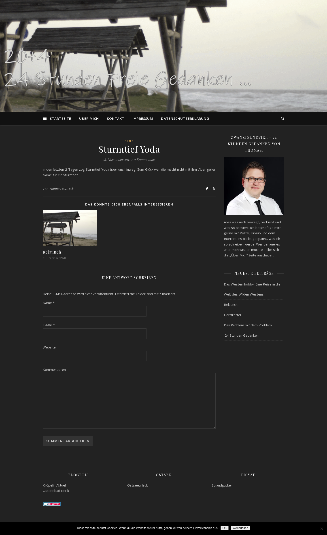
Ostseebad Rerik (56, 490)
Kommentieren (54, 369)
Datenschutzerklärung (185, 118)
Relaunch (52, 252)
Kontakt (115, 118)
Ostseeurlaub (137, 485)
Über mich (89, 118)
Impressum (142, 118)
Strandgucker (222, 485)
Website (49, 347)
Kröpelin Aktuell (54, 485)
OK (224, 528)
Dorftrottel (232, 315)
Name (49, 302)
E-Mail (49, 325)
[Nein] (321, 529)
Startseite (60, 118)
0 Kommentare (145, 159)
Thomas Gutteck (61, 189)
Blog (129, 141)
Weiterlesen (240, 528)
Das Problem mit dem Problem (248, 325)
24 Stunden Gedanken (241, 335)
